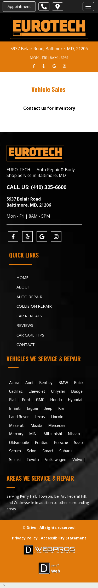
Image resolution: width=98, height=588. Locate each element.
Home (22, 277)
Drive (31, 527)
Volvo (77, 459)
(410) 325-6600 (48, 187)
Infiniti (15, 408)
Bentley (45, 382)
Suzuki (15, 459)
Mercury (16, 434)
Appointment (19, 6)
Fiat (12, 399)
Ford (26, 399)
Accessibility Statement (63, 538)
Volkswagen (55, 459)
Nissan (74, 434)
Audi (29, 382)
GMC (40, 399)
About (23, 287)
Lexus (40, 416)
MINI (33, 434)
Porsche (61, 442)
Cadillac (15, 391)
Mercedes (56, 425)
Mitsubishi (53, 434)
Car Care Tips (30, 335)
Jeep (48, 408)
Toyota (33, 459)
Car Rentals (29, 315)
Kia (61, 408)
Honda (56, 399)
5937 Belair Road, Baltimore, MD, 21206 (49, 48)
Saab (78, 442)
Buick (78, 382)
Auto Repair (29, 296)
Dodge (77, 391)
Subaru (65, 451)
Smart (47, 451)
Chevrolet (36, 391)
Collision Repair (34, 306)
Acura (14, 382)
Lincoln (57, 416)
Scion (31, 451)
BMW (63, 382)
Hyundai (75, 399)
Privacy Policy (25, 538)
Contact (25, 344)
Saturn (15, 451)
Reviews (24, 325)
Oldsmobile (19, 442)
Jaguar (32, 408)
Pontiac (41, 442)
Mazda (36, 425)
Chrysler (58, 391)
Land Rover (19, 416)
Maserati (17, 425)
